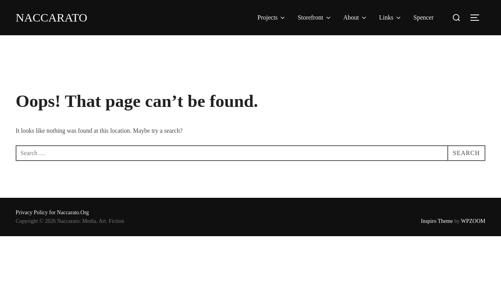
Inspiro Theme (437, 221)
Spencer (423, 17)
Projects (272, 17)
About (355, 17)
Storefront (315, 17)
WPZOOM (473, 221)
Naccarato (51, 17)
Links (390, 17)
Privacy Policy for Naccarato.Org (52, 212)
